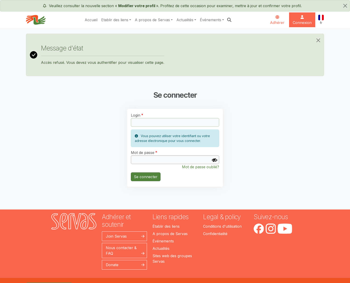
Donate (112, 264)
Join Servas (116, 236)
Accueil (91, 20)
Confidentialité (215, 233)
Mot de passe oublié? (200, 167)
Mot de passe (142, 152)
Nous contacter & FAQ (121, 250)
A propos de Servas (152, 20)
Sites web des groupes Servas (172, 259)
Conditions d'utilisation (222, 226)
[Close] (318, 40)
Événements (210, 20)
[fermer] (345, 6)
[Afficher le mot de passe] (214, 160)
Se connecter (146, 176)
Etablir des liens (114, 20)
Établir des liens (166, 226)
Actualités (184, 20)
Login (135, 115)
